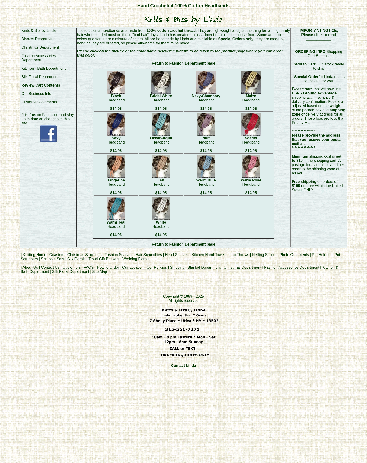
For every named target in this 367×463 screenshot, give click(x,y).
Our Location (133, 267)
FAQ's (89, 267)
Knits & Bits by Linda (39, 31)
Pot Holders (322, 255)
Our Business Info (36, 94)
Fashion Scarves (118, 255)
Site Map (99, 272)
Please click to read (318, 35)
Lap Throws (239, 255)
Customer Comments (39, 102)
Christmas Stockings (84, 255)
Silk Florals (76, 259)
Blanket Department (38, 39)
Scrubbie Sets (52, 259)
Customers (71, 267)
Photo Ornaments (294, 255)
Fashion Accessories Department (39, 58)
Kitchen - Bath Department (44, 68)
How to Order (108, 267)
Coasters (57, 255)
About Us (30, 267)
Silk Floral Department (40, 77)
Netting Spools (264, 255)
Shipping (177, 267)
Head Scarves (177, 255)
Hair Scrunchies (149, 255)
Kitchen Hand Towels (208, 255)
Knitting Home (34, 255)
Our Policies (157, 267)
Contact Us (50, 267)
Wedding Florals (135, 259)
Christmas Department (40, 47)
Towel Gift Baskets (103, 259)
